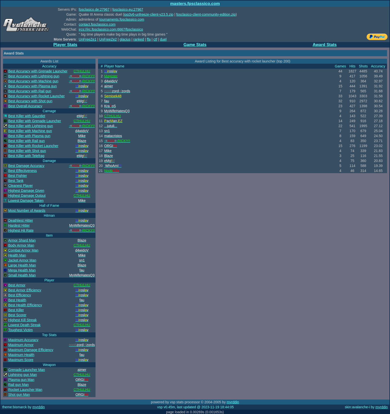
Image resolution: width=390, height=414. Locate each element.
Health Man (17, 255)
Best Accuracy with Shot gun (30, 101)
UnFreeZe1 (88, 39)
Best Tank (15, 181)
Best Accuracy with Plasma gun (32, 86)
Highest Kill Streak (22, 320)
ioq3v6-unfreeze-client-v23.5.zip (148, 14)
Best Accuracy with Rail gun (29, 91)
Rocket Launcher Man (25, 390)
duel (163, 39)
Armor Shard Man (22, 240)
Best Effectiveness (22, 171)
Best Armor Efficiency (24, 290)
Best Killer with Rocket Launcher (33, 146)
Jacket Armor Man (22, 260)
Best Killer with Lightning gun (30, 126)
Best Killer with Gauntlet (26, 116)
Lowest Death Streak (24, 325)
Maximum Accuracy (23, 340)
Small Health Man (22, 275)
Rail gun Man (18, 385)
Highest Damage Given (26, 191)
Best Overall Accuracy (25, 106)
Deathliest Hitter (20, 220)
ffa (148, 39)
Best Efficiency (19, 295)
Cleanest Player (20, 186)
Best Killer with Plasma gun (29, 136)
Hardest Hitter (19, 225)
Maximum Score (20, 360)
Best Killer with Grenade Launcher (34, 121)
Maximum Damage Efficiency (30, 350)
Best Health (17, 300)
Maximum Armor (21, 345)
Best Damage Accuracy (26, 166)
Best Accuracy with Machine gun (33, 81)
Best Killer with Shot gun (27, 151)
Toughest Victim (20, 330)
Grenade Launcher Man (26, 370)
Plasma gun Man (21, 380)
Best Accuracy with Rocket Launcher (36, 96)
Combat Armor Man (23, 250)
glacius (125, 39)
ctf (155, 39)
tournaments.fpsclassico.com (121, 19)
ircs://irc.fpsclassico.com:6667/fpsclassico (111, 29)
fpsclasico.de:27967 (94, 9)
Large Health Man (22, 265)
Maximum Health (21, 355)
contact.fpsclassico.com (97, 24)
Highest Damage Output (27, 196)
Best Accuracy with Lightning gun (33, 76)
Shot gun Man (19, 395)
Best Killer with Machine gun (30, 131)
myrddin (233, 402)
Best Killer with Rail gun (26, 141)
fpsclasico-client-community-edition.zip (206, 14)
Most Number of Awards (26, 210)
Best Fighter (17, 176)
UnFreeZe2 (108, 39)
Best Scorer (17, 315)
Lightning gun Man (22, 375)
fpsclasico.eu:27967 (127, 9)
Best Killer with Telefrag (26, 156)
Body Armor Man (21, 245)
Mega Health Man (22, 270)
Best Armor (16, 285)
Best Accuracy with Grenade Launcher (37, 71)
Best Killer (16, 310)
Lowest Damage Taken (26, 201)
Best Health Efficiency (25, 305)
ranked (138, 39)
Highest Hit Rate (21, 230)
